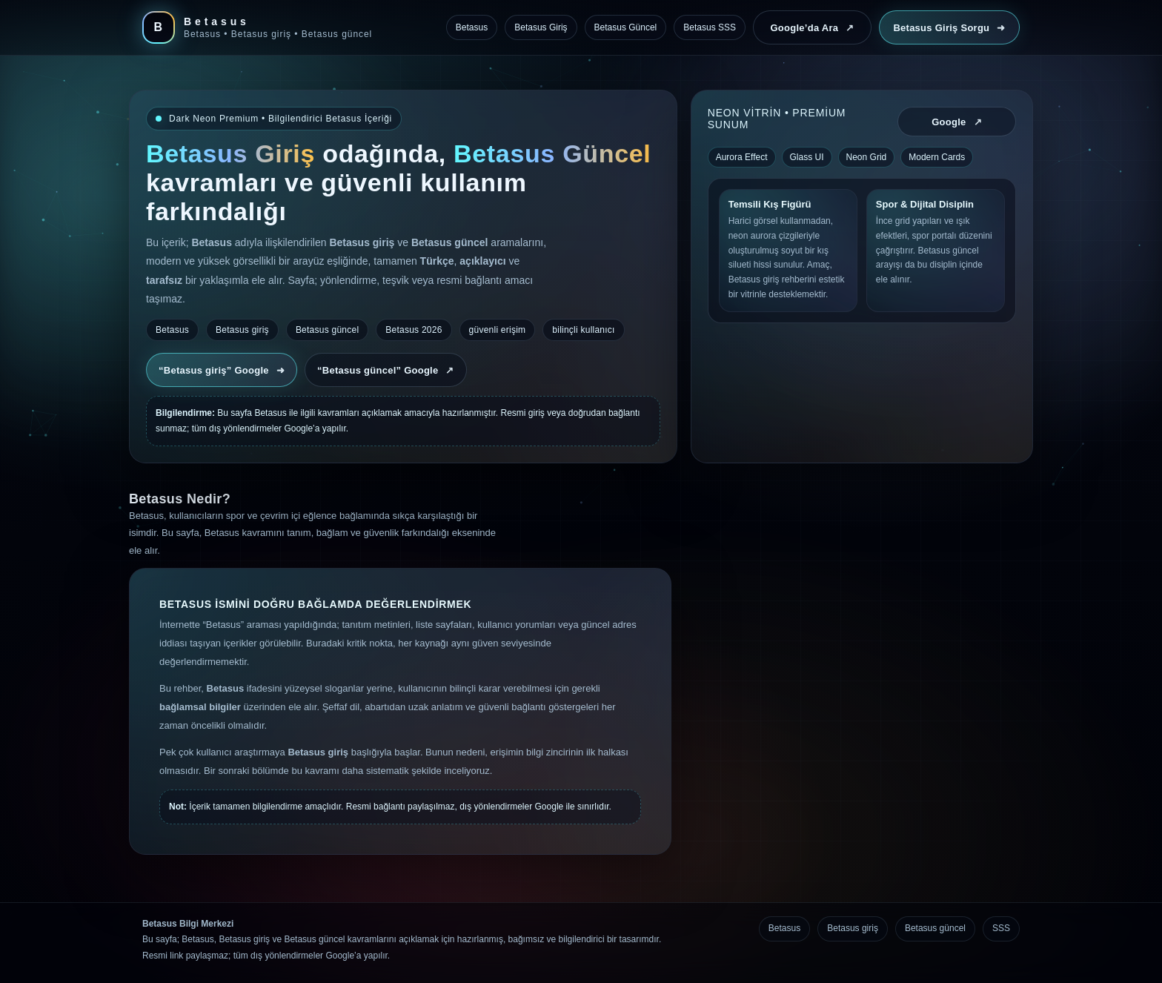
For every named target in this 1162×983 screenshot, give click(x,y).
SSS (1001, 928)
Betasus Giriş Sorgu (949, 27)
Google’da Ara (812, 27)
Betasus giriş (852, 928)
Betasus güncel (935, 928)
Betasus (784, 928)
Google (957, 122)
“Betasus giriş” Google (222, 370)
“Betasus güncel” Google (385, 370)
